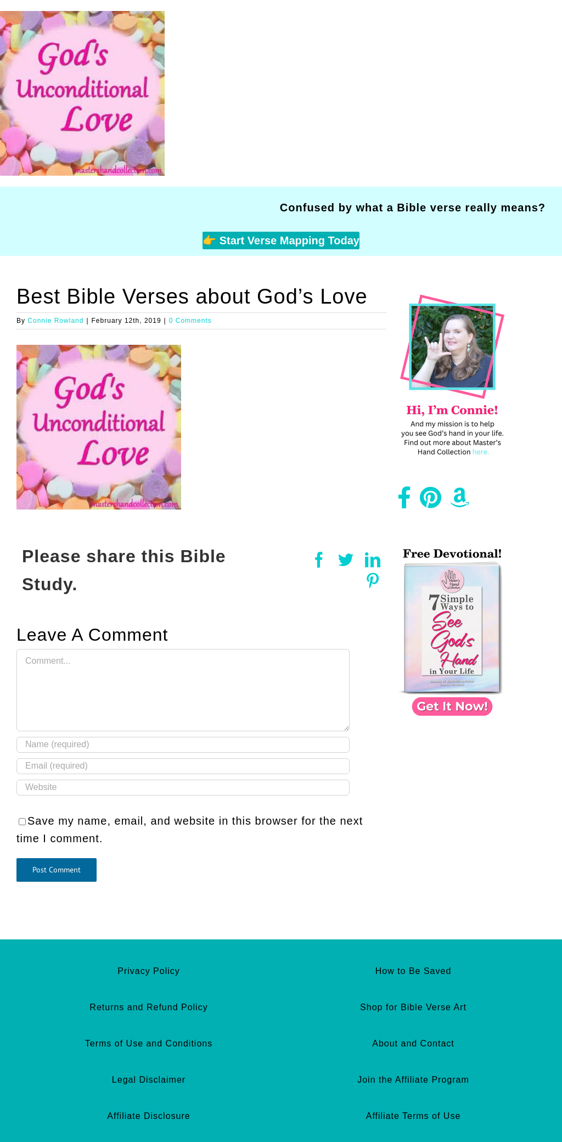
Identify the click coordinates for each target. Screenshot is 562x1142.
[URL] (183, 788)
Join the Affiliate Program (413, 1079)
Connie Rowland (55, 320)
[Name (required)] (183, 745)
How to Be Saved (413, 971)
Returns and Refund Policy (148, 1007)
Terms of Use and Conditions (148, 1043)
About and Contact (413, 1043)
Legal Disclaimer (149, 1079)
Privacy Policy (148, 971)
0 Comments (190, 320)
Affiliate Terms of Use (413, 1116)
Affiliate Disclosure (148, 1116)
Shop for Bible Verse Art (413, 1007)
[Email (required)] (183, 766)
